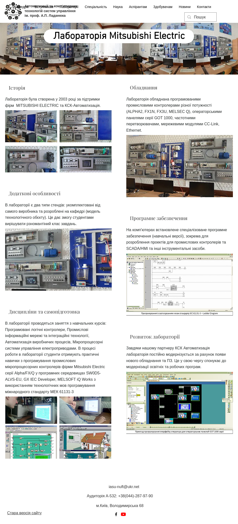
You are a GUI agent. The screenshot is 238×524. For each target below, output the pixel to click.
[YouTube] (123, 514)
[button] (69, 4)
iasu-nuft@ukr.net (124, 487)
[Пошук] (200, 17)
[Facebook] (116, 514)
